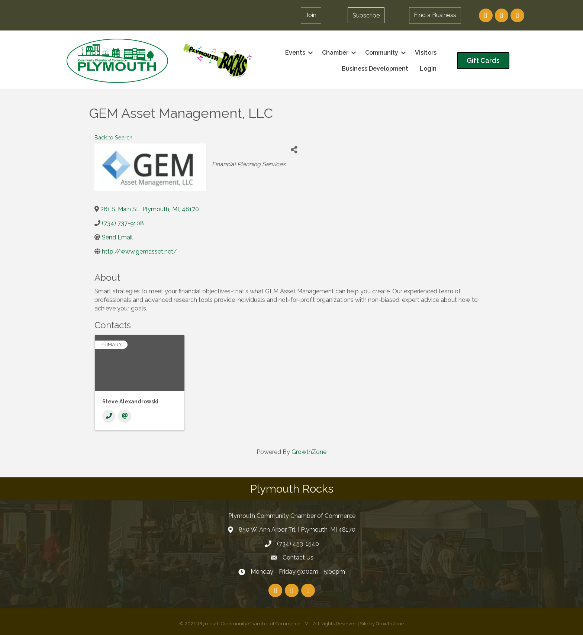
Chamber (335, 52)
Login (428, 68)
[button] (366, 15)
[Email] (124, 416)
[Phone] (108, 416)
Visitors (426, 52)
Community (381, 52)
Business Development (375, 68)
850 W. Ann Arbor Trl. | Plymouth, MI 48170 (297, 529)
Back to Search (113, 137)
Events (295, 52)
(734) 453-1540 (298, 543)
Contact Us (298, 557)
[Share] (294, 150)
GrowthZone (309, 451)
